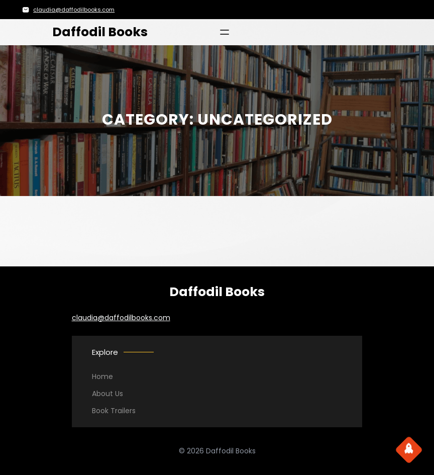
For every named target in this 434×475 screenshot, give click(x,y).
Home (102, 376)
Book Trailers (114, 411)
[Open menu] (224, 32)
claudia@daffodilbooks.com (74, 10)
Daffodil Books (100, 32)
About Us (107, 394)
